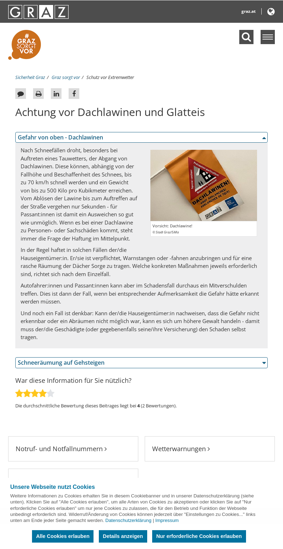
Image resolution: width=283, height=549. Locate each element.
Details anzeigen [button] (123, 536)
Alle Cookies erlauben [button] (62, 536)
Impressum (167, 520)
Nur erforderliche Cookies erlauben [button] (199, 536)
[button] (271, 13)
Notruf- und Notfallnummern (61, 448)
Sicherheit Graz (30, 77)
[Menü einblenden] (268, 37)
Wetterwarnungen (181, 448)
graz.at (248, 11)
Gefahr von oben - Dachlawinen (60, 137)
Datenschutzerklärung (128, 520)
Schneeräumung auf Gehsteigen (61, 362)
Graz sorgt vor (66, 77)
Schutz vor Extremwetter (110, 77)
